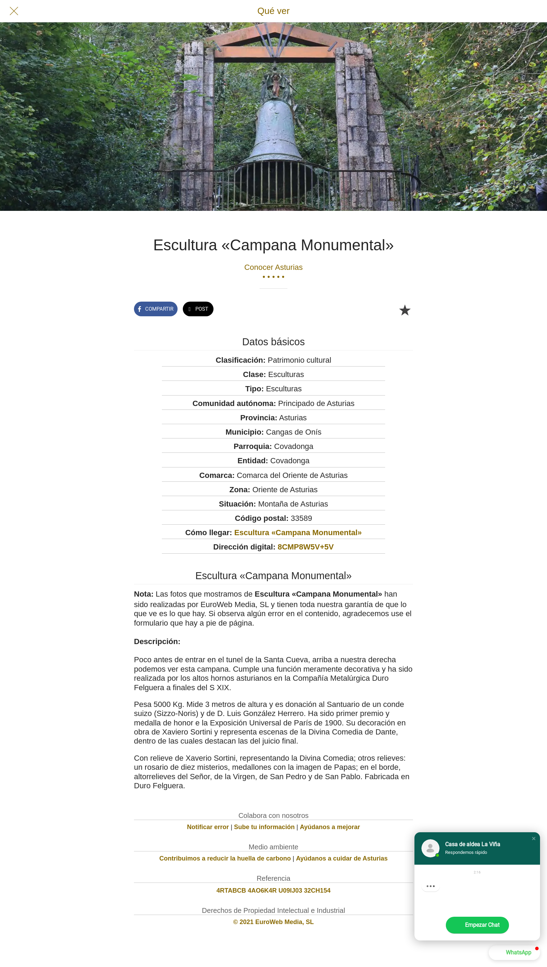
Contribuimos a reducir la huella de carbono (225, 858)
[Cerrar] (14, 11)
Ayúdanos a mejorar (330, 827)
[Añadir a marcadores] (404, 309)
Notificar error (208, 827)
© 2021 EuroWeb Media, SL (273, 921)
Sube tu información (264, 827)
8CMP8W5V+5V (306, 546)
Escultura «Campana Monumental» (298, 532)
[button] (533, 838)
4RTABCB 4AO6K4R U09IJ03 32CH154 (274, 890)
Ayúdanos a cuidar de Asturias (342, 858)
